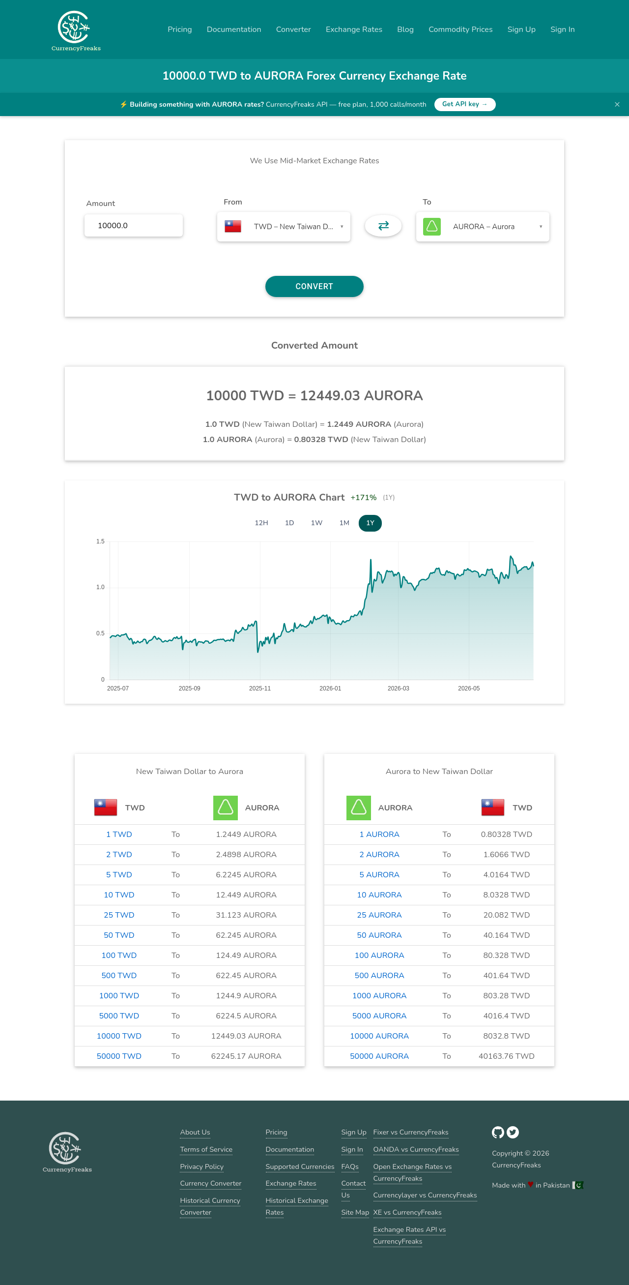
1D (289, 523)
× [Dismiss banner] (617, 104)
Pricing (180, 29)
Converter (293, 29)
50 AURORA (379, 935)
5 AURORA (379, 874)
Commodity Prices (460, 29)
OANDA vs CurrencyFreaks (416, 1149)
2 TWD (119, 854)
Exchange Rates (354, 29)
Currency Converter (210, 1183)
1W (317, 523)
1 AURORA (379, 834)
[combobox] (283, 226)
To (427, 202)
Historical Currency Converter (210, 1206)
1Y (370, 523)
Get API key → (465, 104)
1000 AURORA (379, 995)
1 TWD (119, 834)
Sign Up (522, 29)
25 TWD (119, 915)
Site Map (356, 1212)
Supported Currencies (300, 1166)
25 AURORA (379, 915)
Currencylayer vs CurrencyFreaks (425, 1195)
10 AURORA (379, 895)
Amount (100, 203)
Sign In (562, 29)
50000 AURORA (379, 1056)
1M (344, 523)
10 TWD (119, 895)
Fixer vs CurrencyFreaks (411, 1132)
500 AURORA (379, 975)
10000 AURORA (379, 1036)
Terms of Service (206, 1149)
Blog (405, 29)
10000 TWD (119, 1036)
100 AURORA (379, 955)
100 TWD (119, 955)
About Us (195, 1132)
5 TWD (119, 874)
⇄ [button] (383, 225)
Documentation (234, 29)
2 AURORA (379, 854)
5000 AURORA (379, 1016)
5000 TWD (119, 1016)
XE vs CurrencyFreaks (407, 1212)
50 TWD (119, 935)
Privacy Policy (202, 1166)
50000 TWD (119, 1056)
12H (261, 523)
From (233, 202)
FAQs (350, 1166)
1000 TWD (119, 995)
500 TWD (119, 975)
